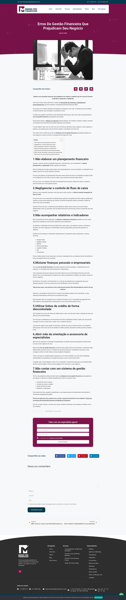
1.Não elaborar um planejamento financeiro (45, 142)
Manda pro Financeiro (52, 121)
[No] (122, 598)
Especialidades (77, 9)
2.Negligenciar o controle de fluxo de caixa (44, 144)
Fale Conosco (102, 9)
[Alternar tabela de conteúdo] (60, 140)
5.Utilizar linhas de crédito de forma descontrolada (47, 150)
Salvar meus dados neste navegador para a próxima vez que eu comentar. (53, 504)
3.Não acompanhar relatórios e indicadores (45, 146)
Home (50, 9)
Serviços (67, 9)
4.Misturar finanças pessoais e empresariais (45, 148)
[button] (75, 89)
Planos (87, 9)
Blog (93, 9)
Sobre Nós (59, 9)
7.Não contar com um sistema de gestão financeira (47, 154)
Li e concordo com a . (50, 438)
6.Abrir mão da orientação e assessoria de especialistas (48, 152)
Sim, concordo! (98, 597)
